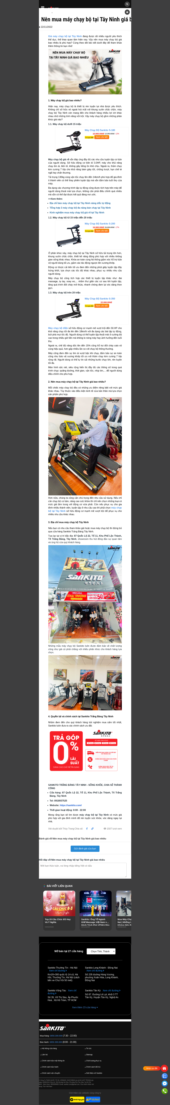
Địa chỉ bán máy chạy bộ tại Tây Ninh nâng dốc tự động (80, 203)
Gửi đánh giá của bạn (85, 849)
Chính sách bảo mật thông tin (52, 1061)
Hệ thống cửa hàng (48, 1049)
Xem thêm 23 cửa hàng (85, 1007)
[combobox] (101, 952)
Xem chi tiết (102, 137)
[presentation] (45, 914)
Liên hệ (44, 1055)
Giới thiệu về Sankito (93, 1074)
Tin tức (87, 1049)
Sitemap (88, 1055)
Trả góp (89, 137)
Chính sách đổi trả (92, 1067)
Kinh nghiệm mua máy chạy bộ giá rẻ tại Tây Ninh (77, 212)
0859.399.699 (56, 1036)
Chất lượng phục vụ (92, 1061)
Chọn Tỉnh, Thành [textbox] (100, 952)
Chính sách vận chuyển (50, 1074)
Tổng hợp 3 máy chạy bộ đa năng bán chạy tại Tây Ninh (80, 208)
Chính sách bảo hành (49, 1067)
